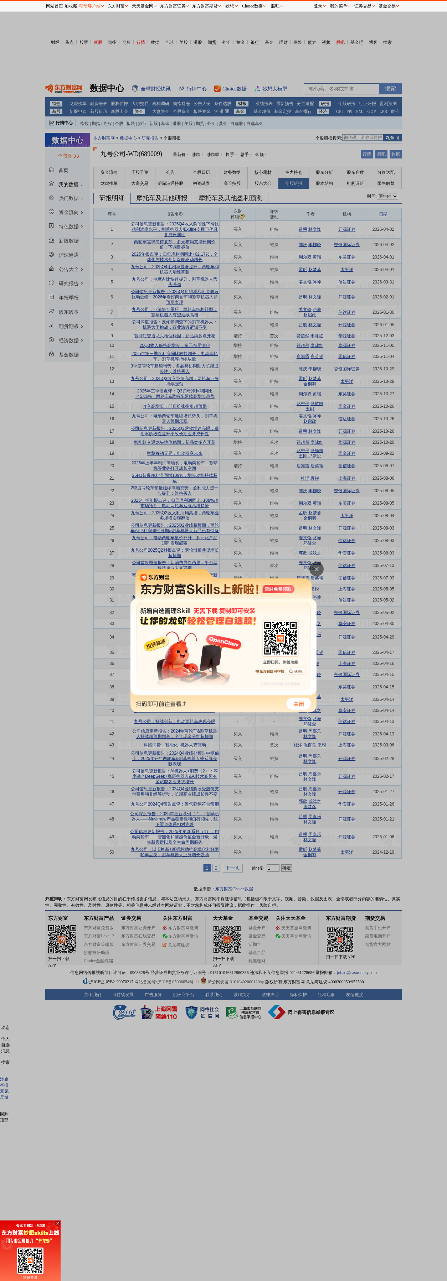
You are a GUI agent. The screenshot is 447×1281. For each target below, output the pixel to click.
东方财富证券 (173, 6)
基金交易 (387, 6)
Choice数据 (252, 6)
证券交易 (362, 6)
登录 (318, 6)
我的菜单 (338, 6)
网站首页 (54, 6)
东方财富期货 (205, 6)
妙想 (229, 6)
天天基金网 (142, 6)
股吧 (275, 6)
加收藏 (71, 6)
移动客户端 (90, 6)
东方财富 (116, 6)
